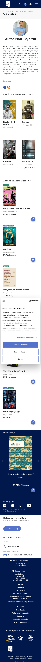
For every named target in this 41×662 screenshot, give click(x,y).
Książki (20, 584)
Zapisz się (12, 529)
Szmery (25, 122)
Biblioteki (20, 587)
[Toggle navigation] (19, 4)
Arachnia (7, 249)
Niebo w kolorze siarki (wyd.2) (20, 474)
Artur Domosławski (10, 211)
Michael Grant (8, 374)
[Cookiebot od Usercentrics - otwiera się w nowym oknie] (29, 301)
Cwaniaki (7, 161)
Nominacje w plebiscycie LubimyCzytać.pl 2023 (20, 598)
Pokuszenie (27, 161)
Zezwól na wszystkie (21, 345)
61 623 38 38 (11, 547)
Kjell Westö (20, 477)
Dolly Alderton (8, 293)
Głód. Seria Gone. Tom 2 (14, 371)
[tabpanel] (20, 463)
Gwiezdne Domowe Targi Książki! (20, 602)
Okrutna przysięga (11, 412)
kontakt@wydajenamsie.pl (17, 555)
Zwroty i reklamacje (20, 622)
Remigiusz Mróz (9, 252)
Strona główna (8, 11)
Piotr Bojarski (8, 127)
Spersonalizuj (20, 352)
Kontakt (20, 607)
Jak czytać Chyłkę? (20, 593)
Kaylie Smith (7, 415)
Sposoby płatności (20, 619)
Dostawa (20, 616)
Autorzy (18, 11)
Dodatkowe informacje (25, 338)
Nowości (6, 185)
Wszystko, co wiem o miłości (16, 290)
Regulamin (20, 610)
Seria (5, 225)
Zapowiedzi (20, 590)
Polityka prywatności (20, 613)
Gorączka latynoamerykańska (16, 208)
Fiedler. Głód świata (9, 123)
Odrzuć (20, 359)
